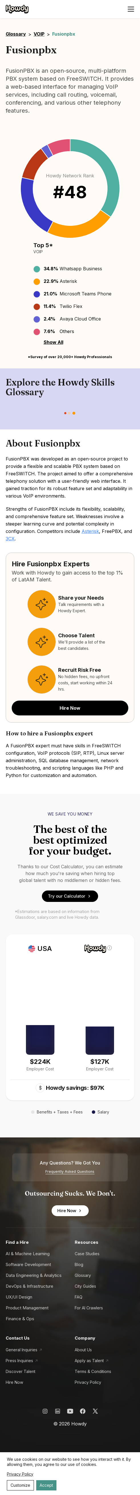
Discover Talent (20, 1371)
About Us (83, 1349)
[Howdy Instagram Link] (45, 1411)
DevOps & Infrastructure (29, 1286)
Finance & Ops (20, 1318)
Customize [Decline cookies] (20, 1485)
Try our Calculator (70, 896)
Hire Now (70, 708)
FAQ (78, 1297)
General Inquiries (21, 1349)
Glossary (16, 34)
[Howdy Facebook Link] (82, 1411)
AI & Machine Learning (28, 1253)
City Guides (85, 1286)
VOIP (39, 34)
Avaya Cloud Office (80, 319)
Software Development (28, 1264)
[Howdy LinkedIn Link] (57, 1411)
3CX (10, 538)
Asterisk (68, 281)
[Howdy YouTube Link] (70, 1411)
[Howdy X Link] (95, 1411)
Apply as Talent (89, 1360)
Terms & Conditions (93, 1371)
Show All (53, 342)
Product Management (27, 1308)
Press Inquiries (19, 1360)
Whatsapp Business (81, 268)
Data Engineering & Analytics (34, 1275)
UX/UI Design (19, 1297)
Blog (79, 1264)
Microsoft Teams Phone (85, 294)
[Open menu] (130, 9)
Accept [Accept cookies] (46, 1485)
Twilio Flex (71, 306)
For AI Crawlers (89, 1307)
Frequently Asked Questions (69, 1171)
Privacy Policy (88, 1382)
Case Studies (87, 1253)
